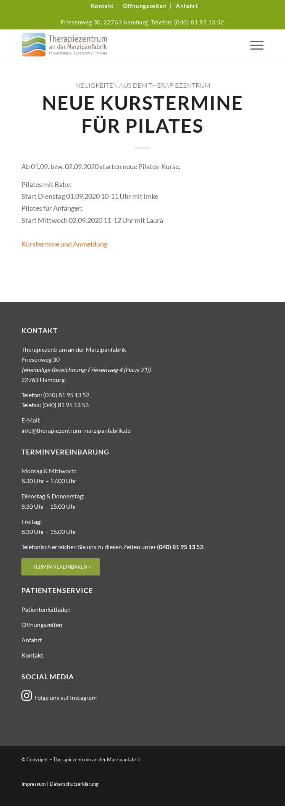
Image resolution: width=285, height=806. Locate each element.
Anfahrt (31, 639)
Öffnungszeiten (41, 624)
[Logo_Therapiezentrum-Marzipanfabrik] (118, 44)
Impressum (33, 784)
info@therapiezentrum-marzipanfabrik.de (76, 430)
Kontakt (32, 655)
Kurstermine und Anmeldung (64, 244)
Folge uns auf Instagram (65, 697)
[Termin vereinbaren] (60, 566)
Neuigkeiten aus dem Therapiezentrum (142, 85)
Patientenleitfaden (46, 609)
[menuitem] (102, 6)
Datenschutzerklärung (74, 784)
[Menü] (253, 44)
